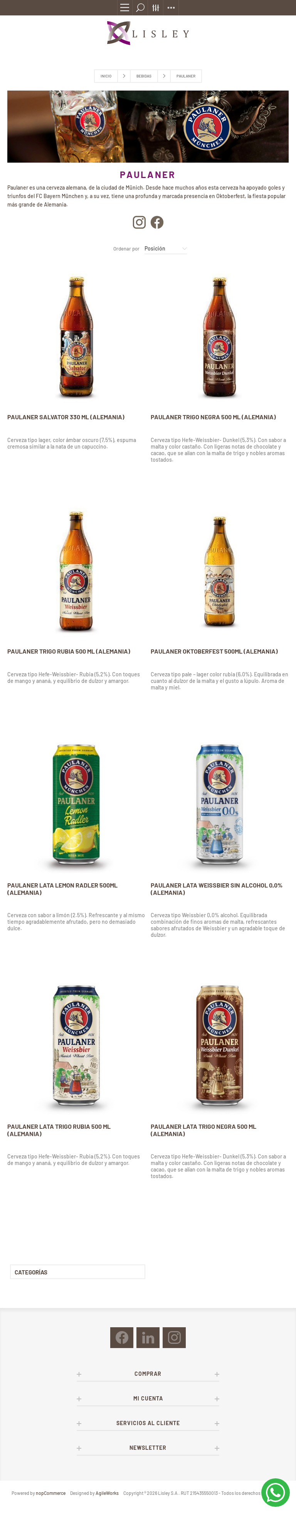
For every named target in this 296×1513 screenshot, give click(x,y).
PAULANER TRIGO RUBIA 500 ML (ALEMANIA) (68, 651)
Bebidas (143, 76)
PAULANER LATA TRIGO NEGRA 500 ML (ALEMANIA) (203, 1130)
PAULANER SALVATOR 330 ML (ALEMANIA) (65, 416)
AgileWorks (107, 1493)
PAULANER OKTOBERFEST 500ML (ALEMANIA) (214, 651)
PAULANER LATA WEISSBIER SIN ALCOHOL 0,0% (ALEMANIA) (217, 888)
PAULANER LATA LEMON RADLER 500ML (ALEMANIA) (62, 888)
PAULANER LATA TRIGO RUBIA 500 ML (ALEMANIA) (59, 1130)
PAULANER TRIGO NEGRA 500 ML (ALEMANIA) (213, 416)
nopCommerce (51, 1493)
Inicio (106, 76)
